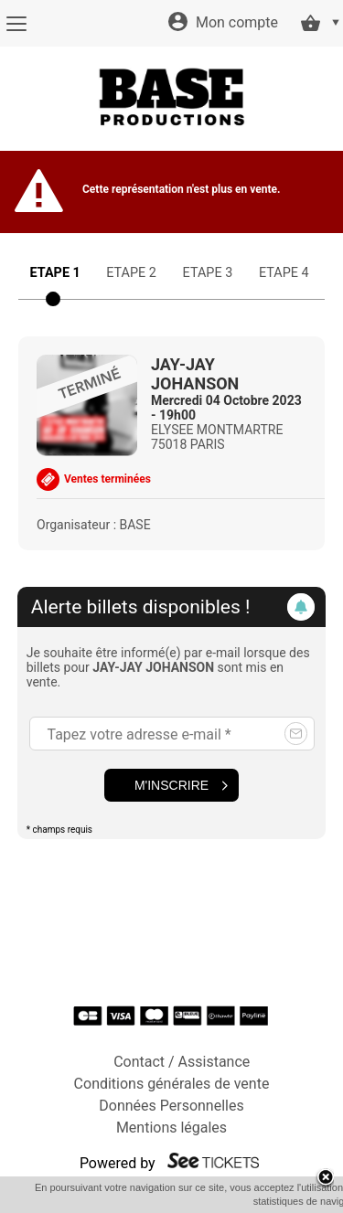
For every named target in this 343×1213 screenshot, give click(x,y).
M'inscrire (171, 785)
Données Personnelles (171, 1105)
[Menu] (16, 24)
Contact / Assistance (181, 1061)
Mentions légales (171, 1127)
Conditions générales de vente (172, 1083)
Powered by (117, 1163)
